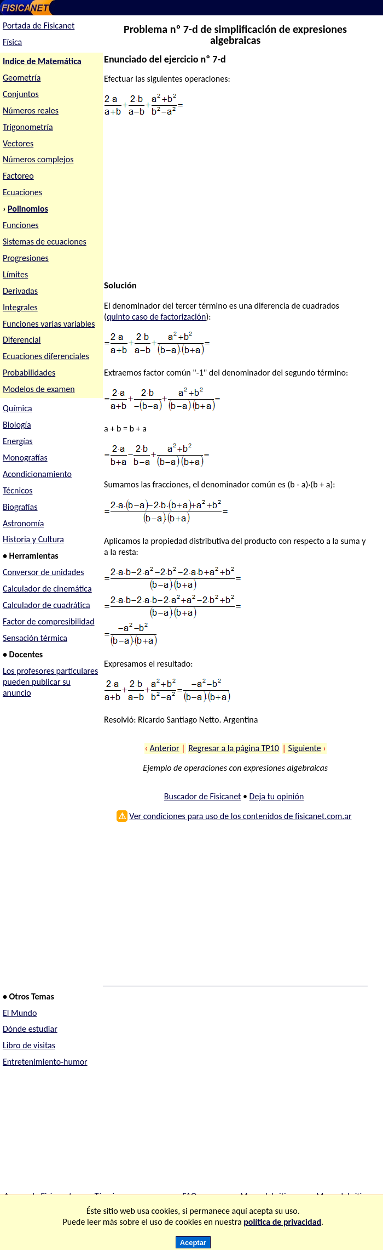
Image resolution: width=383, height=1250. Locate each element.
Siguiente (304, 748)
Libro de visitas (29, 1045)
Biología (17, 424)
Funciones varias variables (49, 324)
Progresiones (26, 258)
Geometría (21, 77)
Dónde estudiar (30, 1029)
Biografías (20, 507)
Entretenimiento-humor (45, 1061)
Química (17, 408)
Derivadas (20, 291)
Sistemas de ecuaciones (44, 241)
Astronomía (23, 523)
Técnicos (18, 490)
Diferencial (21, 339)
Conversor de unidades (43, 572)
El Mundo (20, 1013)
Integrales (20, 307)
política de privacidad (282, 1222)
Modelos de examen (39, 389)
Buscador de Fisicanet (202, 796)
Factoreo (18, 176)
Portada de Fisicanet (38, 25)
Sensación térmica (35, 638)
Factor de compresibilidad (49, 621)
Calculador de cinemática (47, 588)
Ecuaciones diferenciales (46, 356)
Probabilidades (29, 372)
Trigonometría (28, 127)
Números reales (31, 110)
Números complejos (38, 159)
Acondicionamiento (37, 474)
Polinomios (28, 208)
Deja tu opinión (276, 796)
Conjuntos (21, 94)
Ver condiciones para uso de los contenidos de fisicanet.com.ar (240, 816)
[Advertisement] (232, 203)
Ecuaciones (22, 192)
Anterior (164, 748)
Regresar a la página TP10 (233, 748)
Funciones (21, 225)
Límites (15, 274)
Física (12, 42)
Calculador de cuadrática (46, 605)
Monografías (25, 457)
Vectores (18, 143)
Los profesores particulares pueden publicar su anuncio (50, 682)
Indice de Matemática (42, 61)
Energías (18, 441)
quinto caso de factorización (156, 316)
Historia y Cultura (33, 539)
